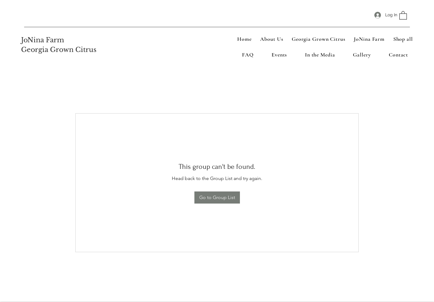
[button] (403, 15)
